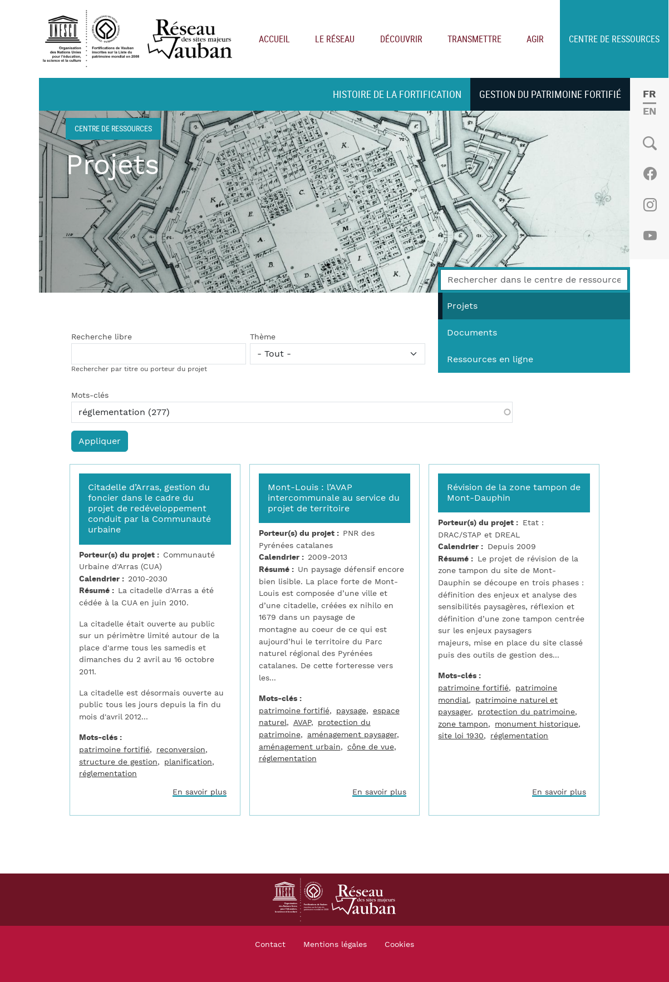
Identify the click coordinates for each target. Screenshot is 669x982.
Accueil (274, 39)
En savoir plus (200, 792)
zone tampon (463, 724)
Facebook (650, 173)
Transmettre (474, 39)
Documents (472, 332)
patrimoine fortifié (114, 750)
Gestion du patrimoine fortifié (550, 94)
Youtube (650, 236)
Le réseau (335, 39)
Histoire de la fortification (397, 94)
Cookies (399, 945)
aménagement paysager (352, 735)
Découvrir (401, 39)
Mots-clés (90, 395)
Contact (270, 945)
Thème (263, 337)
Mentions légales (335, 945)
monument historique (536, 724)
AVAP (302, 722)
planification (188, 762)
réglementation (108, 773)
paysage (351, 711)
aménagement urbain (300, 747)
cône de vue (370, 747)
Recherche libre (101, 337)
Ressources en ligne (490, 359)
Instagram (650, 204)
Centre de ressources (614, 39)
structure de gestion (118, 762)
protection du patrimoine (526, 712)
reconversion (180, 750)
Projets (462, 306)
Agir (535, 39)
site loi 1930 (461, 736)
